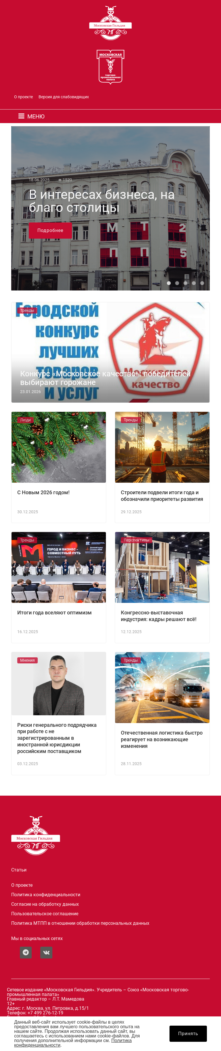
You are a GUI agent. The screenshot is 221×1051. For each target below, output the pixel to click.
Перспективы (136, 540)
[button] (169, 283)
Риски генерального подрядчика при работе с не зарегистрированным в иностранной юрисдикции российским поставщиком (57, 738)
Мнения (27, 660)
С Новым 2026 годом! (43, 492)
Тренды (27, 310)
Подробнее (50, 230)
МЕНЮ (36, 116)
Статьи (18, 870)
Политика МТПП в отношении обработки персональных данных (80, 923)
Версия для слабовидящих (64, 97)
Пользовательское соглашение (44, 914)
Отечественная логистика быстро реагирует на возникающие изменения (162, 739)
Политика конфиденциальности (45, 894)
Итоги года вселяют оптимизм (54, 613)
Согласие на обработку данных (45, 904)
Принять (188, 1033)
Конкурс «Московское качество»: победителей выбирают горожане (105, 378)
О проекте (23, 97)
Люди (25, 420)
